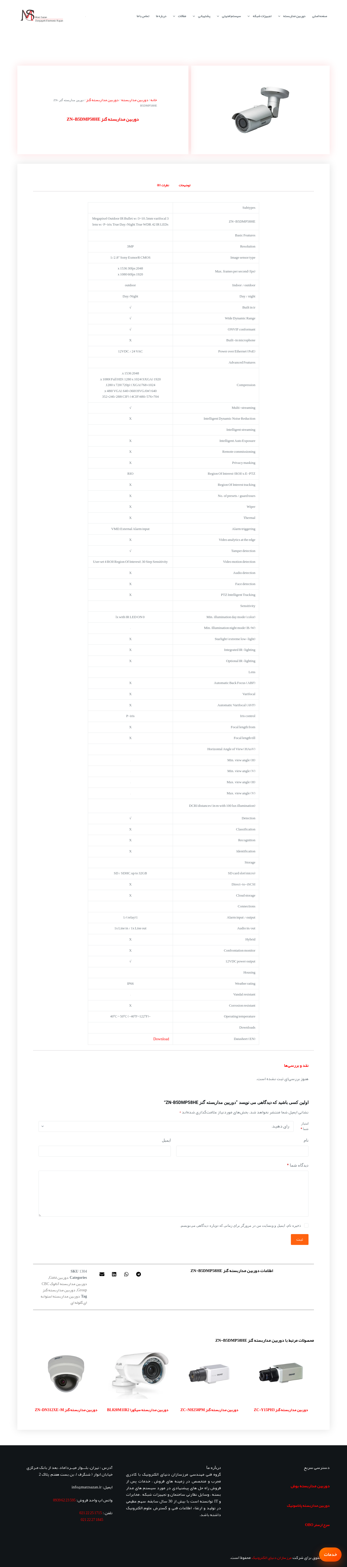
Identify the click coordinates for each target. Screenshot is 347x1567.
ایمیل (166, 1140)
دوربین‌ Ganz (59, 1277)
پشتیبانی (200, 16)
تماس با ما (143, 16)
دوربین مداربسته (290, 16)
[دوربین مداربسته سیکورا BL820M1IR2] (138, 1374)
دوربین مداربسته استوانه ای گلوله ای (64, 1299)
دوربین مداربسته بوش (310, 1486)
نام (306, 1140)
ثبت (299, 1239)
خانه (153, 100)
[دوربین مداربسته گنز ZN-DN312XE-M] (66, 1374)
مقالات (178, 16)
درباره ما (161, 16)
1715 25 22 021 (90, 1513)
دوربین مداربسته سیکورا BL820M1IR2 (137, 1410)
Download (161, 1039)
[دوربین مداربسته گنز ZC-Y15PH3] (281, 1374)
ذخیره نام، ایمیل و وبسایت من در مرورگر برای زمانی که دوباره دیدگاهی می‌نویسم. (240, 1226)
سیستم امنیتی (228, 16)
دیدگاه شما (298, 1165)
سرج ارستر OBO (317, 1525)
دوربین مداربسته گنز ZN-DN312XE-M (66, 1410)
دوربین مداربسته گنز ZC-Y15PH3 (281, 1410)
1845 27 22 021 (92, 1519)
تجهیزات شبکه (258, 16)
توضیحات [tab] (184, 185)
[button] (138, 1274)
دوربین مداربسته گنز (102, 100)
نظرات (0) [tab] (163, 185)
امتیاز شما (305, 1126)
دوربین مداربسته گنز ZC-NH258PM (209, 1410)
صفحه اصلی (319, 16)
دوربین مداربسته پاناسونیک (308, 1505)
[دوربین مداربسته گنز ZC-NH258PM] (209, 1374)
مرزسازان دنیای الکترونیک (272, 1557)
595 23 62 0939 (64, 1500)
